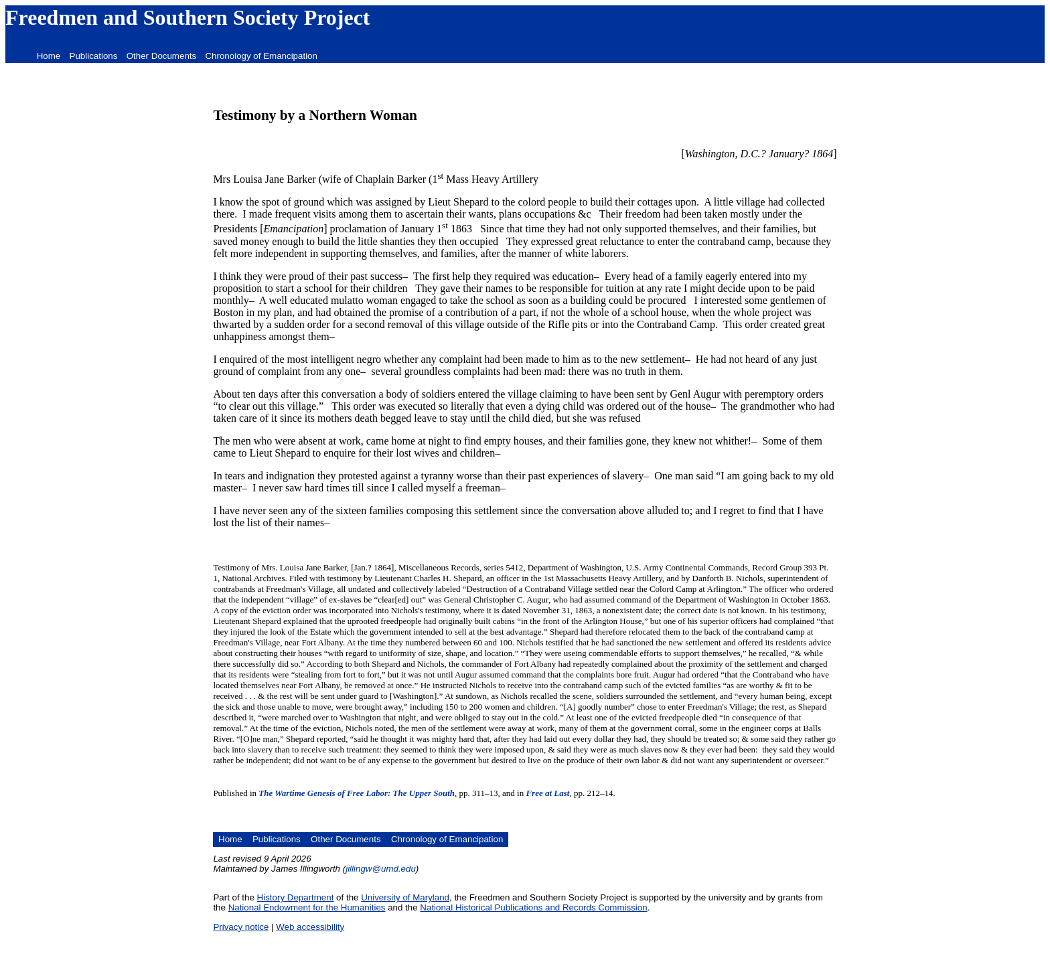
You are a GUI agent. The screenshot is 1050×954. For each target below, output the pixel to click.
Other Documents (161, 56)
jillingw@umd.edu (381, 869)
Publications (94, 56)
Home (49, 56)
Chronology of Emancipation (261, 56)
